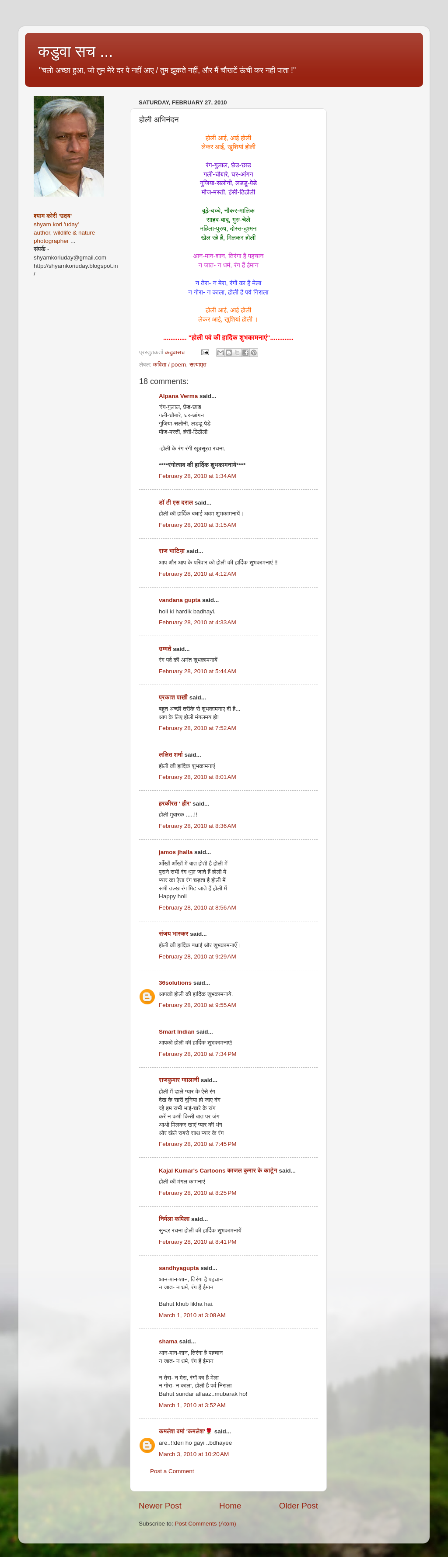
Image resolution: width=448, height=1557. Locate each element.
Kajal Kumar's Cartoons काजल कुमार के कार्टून (218, 1170)
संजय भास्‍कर (174, 934)
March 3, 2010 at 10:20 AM (194, 1454)
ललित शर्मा (171, 754)
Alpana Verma (178, 396)
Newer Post (160, 1505)
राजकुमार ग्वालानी (179, 1080)
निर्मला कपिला (174, 1219)
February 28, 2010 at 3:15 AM (197, 525)
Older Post (298, 1505)
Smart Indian (177, 1031)
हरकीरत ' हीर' (175, 803)
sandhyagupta (179, 1268)
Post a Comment (172, 1471)
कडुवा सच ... (75, 51)
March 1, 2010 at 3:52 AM (192, 1405)
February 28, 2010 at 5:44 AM (197, 671)
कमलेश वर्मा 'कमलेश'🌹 (186, 1431)
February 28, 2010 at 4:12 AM (197, 574)
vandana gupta (179, 600)
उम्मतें (165, 649)
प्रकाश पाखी (173, 697)
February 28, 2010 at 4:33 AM (197, 622)
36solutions (175, 982)
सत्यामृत (197, 364)
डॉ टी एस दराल (176, 502)
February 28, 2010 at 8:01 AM (197, 777)
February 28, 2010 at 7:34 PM (197, 1054)
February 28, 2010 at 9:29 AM (197, 956)
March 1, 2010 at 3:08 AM (192, 1315)
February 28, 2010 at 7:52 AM (197, 728)
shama (168, 1341)
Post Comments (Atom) (205, 1523)
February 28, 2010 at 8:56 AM (197, 907)
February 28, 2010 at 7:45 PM (197, 1144)
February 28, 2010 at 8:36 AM (197, 826)
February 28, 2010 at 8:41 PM (197, 1242)
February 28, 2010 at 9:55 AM (197, 1005)
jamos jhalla (175, 852)
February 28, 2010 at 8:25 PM (197, 1193)
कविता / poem (169, 364)
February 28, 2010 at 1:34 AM (197, 476)
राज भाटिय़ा (172, 551)
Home (230, 1505)
